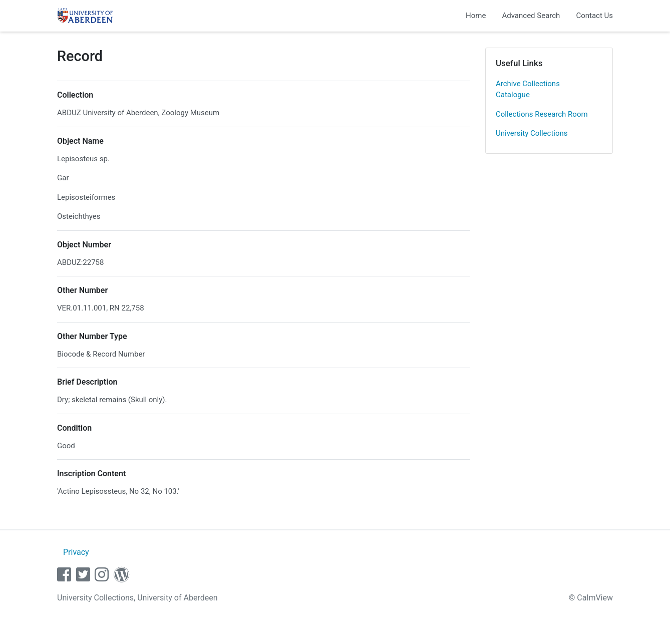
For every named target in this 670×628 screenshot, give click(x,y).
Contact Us (594, 15)
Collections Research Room (542, 114)
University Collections (532, 133)
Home (476, 15)
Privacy (76, 552)
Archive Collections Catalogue (528, 89)
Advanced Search (531, 15)
